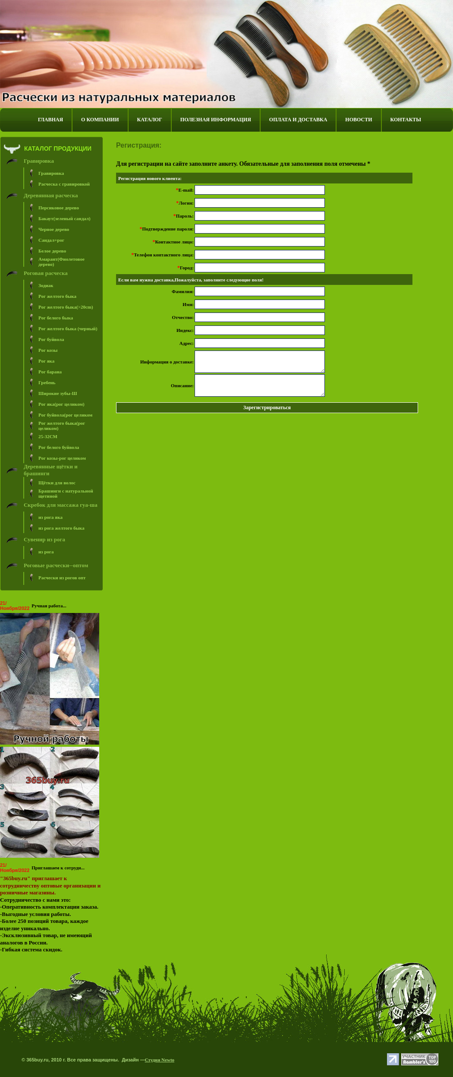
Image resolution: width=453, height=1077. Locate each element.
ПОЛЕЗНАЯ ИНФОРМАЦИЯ (215, 120)
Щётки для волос (57, 482)
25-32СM (47, 436)
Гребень (47, 382)
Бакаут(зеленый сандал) (64, 218)
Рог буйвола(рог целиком (65, 414)
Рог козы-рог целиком (62, 458)
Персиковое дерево (58, 207)
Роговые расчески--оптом (56, 565)
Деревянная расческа (51, 195)
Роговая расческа (46, 273)
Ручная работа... (48, 605)
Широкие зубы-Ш (57, 393)
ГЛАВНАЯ (50, 120)
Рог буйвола (51, 339)
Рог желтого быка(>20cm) (65, 307)
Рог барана (50, 371)
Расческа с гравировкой (64, 183)
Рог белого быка (55, 317)
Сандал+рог (51, 240)
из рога (46, 551)
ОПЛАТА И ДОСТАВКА (298, 120)
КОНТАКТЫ (406, 120)
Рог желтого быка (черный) (68, 328)
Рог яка (46, 360)
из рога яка (50, 517)
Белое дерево (52, 250)
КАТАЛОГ (149, 120)
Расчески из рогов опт (61, 577)
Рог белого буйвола (58, 447)
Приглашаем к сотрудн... (58, 867)
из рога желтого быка (61, 528)
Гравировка (39, 161)
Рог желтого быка (57, 296)
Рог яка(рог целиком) (61, 404)
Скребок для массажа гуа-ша (61, 505)
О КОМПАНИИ (100, 120)
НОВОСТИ (358, 120)
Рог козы (47, 350)
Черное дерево (53, 229)
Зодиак (45, 285)
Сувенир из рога (44, 539)
